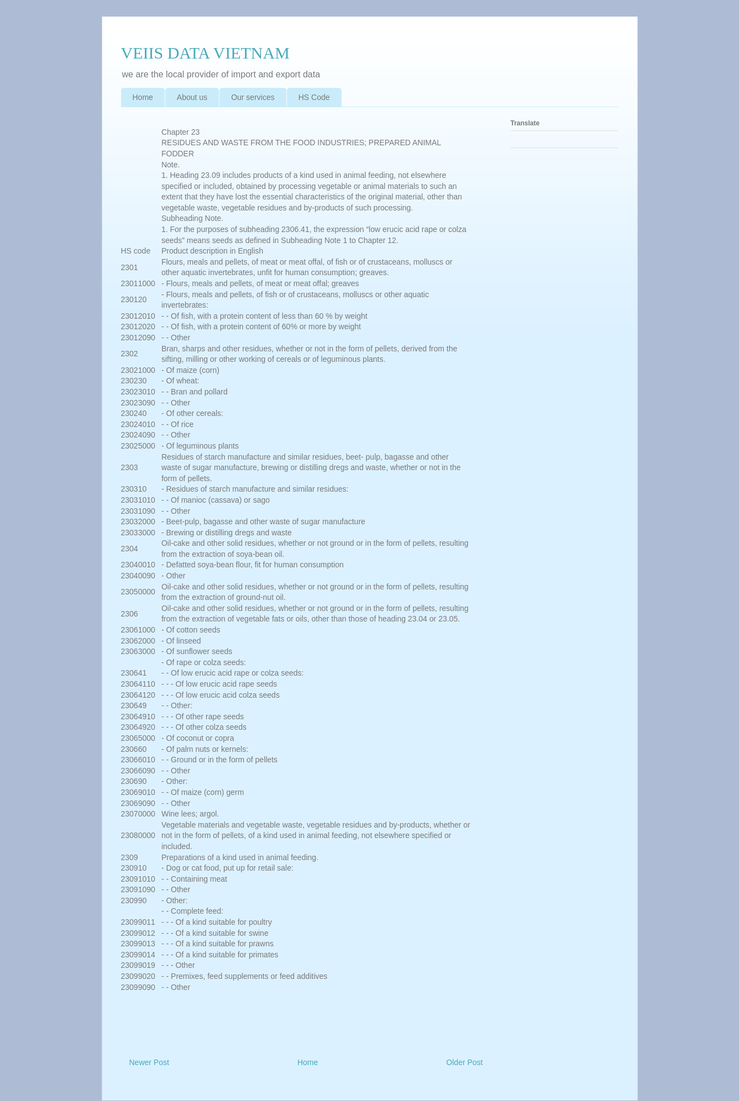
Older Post (464, 1062)
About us (192, 97)
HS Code (314, 97)
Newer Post (149, 1062)
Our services (253, 97)
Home (143, 97)
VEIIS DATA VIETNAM (205, 53)
